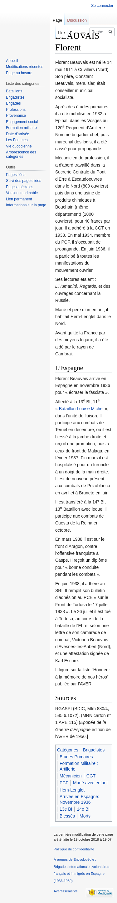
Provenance (16, 115)
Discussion (77, 20)
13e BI (66, 809)
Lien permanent (19, 199)
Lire (56, 32)
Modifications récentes (24, 66)
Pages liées (15, 175)
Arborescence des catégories (21, 154)
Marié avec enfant (90, 782)
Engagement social (22, 122)
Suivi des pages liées (23, 180)
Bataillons (14, 91)
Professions (16, 109)
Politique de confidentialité (74, 849)
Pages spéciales (19, 187)
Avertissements (65, 891)
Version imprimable (22, 193)
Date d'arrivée (17, 134)
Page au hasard (19, 73)
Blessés (67, 815)
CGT (91, 775)
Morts (85, 815)
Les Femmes (16, 140)
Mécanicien (71, 775)
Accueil (12, 61)
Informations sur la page (26, 205)
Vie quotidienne (19, 146)
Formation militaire (21, 128)
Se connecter (102, 5)
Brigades (13, 103)
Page (57, 20)
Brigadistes (94, 749)
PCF (64, 782)
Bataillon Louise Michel (81, 408)
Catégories (67, 749)
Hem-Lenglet (72, 789)
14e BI (83, 809)
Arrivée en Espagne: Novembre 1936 (79, 799)
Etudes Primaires (76, 756)
